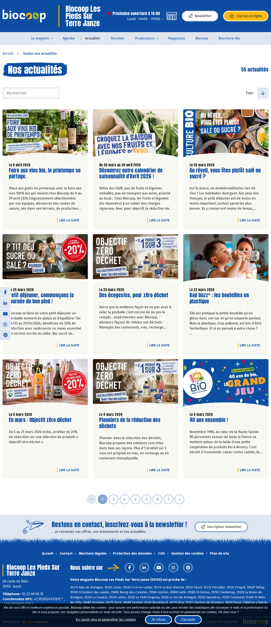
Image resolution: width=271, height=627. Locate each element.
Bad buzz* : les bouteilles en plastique (219, 298)
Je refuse (158, 619)
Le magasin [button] (40, 38)
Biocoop (201, 38)
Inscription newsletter (221, 527)
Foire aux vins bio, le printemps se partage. (45, 173)
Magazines (176, 38)
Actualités (92, 38)
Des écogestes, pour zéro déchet (133, 295)
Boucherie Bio (229, 38)
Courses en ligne (245, 16)
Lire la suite (70, 220)
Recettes (118, 38)
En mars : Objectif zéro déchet (40, 420)
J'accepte (188, 619)
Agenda (69, 38)
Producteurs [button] (144, 38)
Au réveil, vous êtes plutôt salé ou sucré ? (225, 173)
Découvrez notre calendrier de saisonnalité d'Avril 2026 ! (131, 173)
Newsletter (200, 16)
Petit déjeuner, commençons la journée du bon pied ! (41, 298)
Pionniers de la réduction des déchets (129, 423)
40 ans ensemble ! (209, 420)
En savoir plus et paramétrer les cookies (106, 619)
